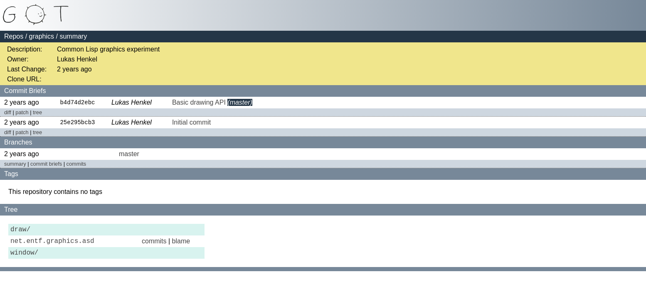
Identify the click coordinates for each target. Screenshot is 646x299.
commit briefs (46, 165)
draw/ (20, 231)
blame (181, 244)
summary (15, 165)
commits (76, 165)
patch (21, 113)
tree (37, 113)
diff (7, 113)
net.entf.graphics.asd (52, 244)
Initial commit (191, 123)
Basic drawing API (199, 102)
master (129, 154)
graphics (41, 36)
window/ (24, 257)
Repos (13, 36)
